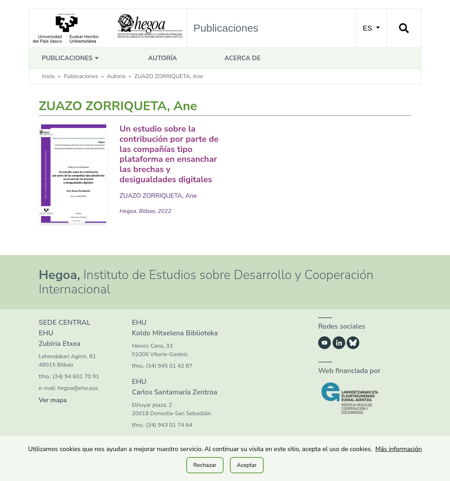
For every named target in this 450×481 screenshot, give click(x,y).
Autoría (162, 58)
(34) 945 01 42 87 (169, 366)
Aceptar (247, 465)
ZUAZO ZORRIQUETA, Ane (158, 195)
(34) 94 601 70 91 (76, 376)
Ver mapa (53, 400)
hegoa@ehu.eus (78, 388)
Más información (398, 449)
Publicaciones (71, 58)
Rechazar (205, 465)
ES (371, 28)
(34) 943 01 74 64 (169, 425)
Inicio (48, 76)
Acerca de (242, 58)
